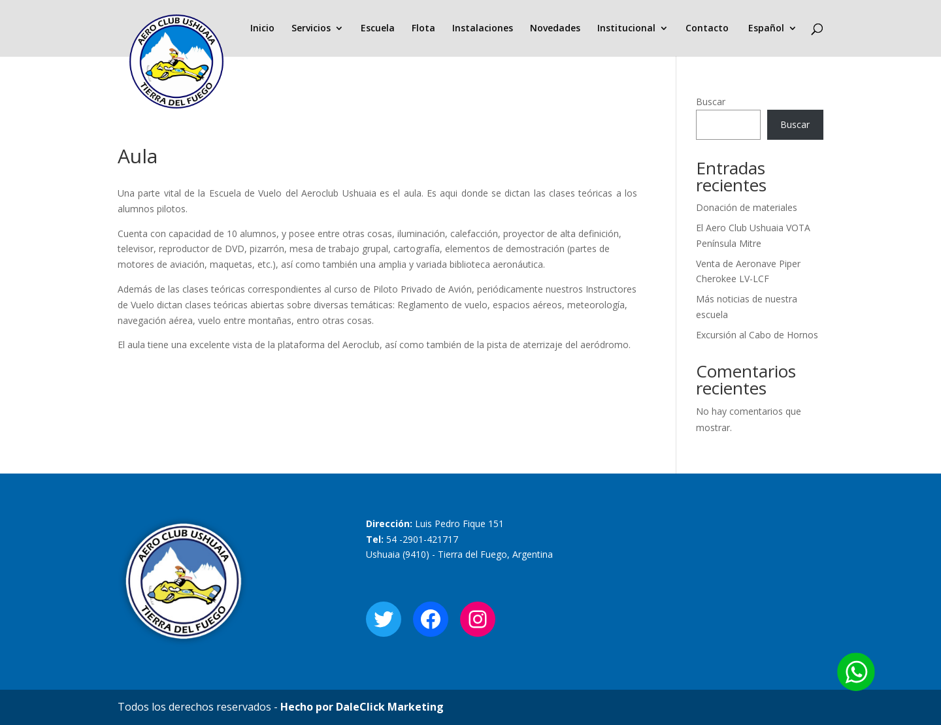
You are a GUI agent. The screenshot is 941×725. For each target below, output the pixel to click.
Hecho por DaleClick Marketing (362, 707)
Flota (423, 29)
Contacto (707, 29)
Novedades (555, 29)
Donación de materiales (746, 207)
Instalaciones (482, 29)
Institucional (626, 29)
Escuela (378, 29)
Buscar (710, 101)
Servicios (311, 29)
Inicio (262, 29)
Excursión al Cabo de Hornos (757, 335)
